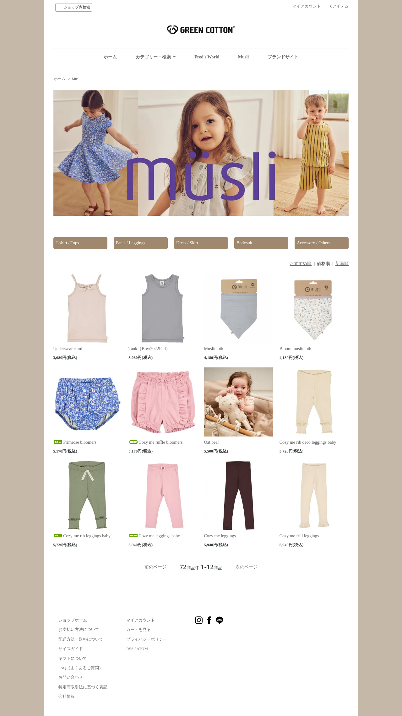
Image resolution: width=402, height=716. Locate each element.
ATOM (142, 648)
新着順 (342, 263)
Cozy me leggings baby (154, 536)
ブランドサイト (283, 57)
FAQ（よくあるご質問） (80, 667)
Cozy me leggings (220, 536)
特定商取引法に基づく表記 (82, 687)
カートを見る (138, 629)
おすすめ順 (301, 263)
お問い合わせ (70, 677)
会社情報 (66, 696)
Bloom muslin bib (295, 348)
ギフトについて (72, 658)
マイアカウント (306, 6)
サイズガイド (70, 648)
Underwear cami (67, 348)
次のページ (247, 567)
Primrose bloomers (74, 442)
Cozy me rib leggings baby (82, 536)
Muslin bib (213, 348)
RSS (129, 648)
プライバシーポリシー (146, 639)
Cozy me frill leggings (299, 536)
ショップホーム (72, 620)
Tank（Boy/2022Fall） (149, 348)
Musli (243, 57)
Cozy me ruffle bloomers (155, 442)
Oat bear (211, 442)
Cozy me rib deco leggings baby (308, 442)
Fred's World (206, 57)
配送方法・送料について (80, 639)
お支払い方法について (78, 629)
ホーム (110, 57)
